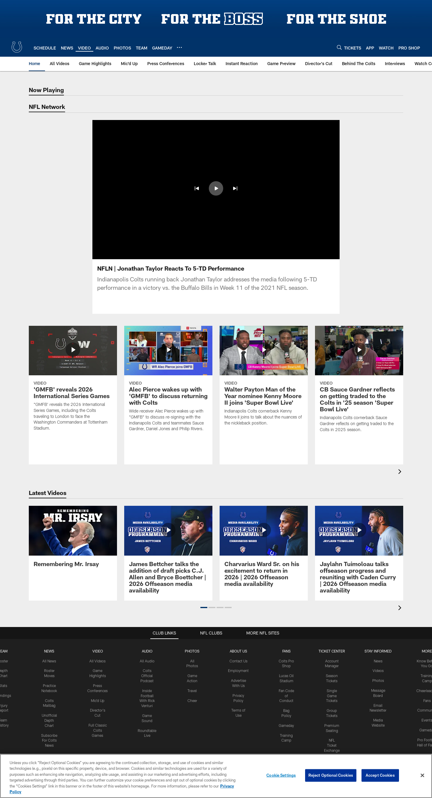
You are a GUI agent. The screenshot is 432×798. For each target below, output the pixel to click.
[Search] (339, 47)
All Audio (147, 661)
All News (49, 661)
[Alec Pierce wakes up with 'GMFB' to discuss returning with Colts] (168, 382)
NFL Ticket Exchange (332, 745)
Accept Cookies (380, 775)
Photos (192, 651)
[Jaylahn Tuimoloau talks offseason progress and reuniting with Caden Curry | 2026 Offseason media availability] (359, 553)
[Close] (422, 775)
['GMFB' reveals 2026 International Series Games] (73, 382)
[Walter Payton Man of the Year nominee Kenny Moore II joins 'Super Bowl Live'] (264, 379)
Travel (192, 690)
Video (97, 651)
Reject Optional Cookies (330, 775)
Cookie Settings (281, 775)
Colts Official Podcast (147, 675)
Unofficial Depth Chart (49, 720)
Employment (238, 670)
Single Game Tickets (332, 695)
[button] (204, 607)
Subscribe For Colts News (49, 740)
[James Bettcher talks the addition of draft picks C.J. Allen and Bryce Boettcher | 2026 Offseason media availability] (168, 553)
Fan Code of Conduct (286, 695)
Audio (147, 651)
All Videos (97, 661)
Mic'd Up (97, 700)
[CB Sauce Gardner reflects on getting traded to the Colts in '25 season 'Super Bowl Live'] (359, 383)
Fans (427, 700)
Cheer (192, 700)
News (49, 651)
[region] (216, 776)
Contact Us (239, 661)
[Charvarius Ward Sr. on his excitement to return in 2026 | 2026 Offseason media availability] (264, 550)
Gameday (286, 725)
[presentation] (400, 472)
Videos (378, 670)
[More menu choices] (179, 47)
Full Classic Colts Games (97, 730)
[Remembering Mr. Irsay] (73, 540)
